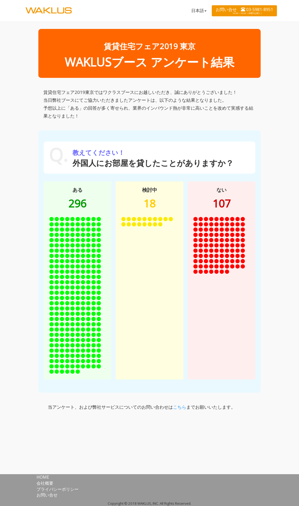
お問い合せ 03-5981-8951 (244, 10)
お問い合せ (47, 495)
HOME (43, 477)
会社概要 (45, 483)
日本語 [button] (199, 10)
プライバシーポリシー (58, 489)
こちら (179, 407)
